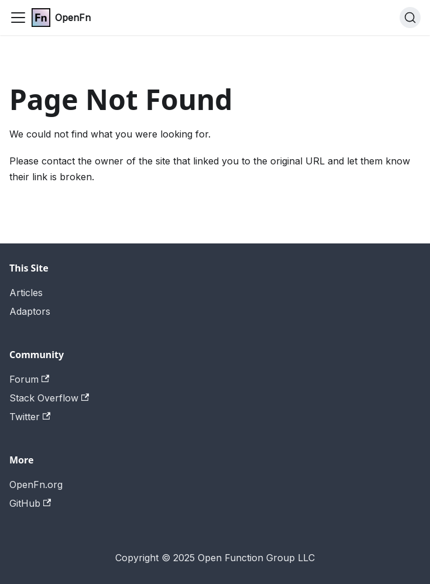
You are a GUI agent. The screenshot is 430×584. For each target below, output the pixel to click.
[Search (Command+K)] (410, 17)
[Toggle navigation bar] (18, 17)
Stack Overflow (49, 398)
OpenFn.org (36, 484)
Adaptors (29, 311)
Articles (26, 292)
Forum (29, 379)
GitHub (30, 503)
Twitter (29, 416)
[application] (427, 581)
